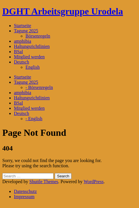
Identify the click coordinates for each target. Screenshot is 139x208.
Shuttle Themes (43, 181)
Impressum (24, 196)
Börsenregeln (37, 36)
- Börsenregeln (39, 87)
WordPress (94, 181)
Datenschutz (25, 191)
